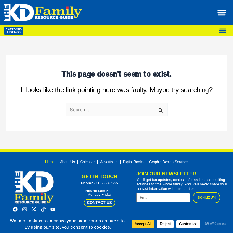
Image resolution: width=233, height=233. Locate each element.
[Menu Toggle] (223, 12)
